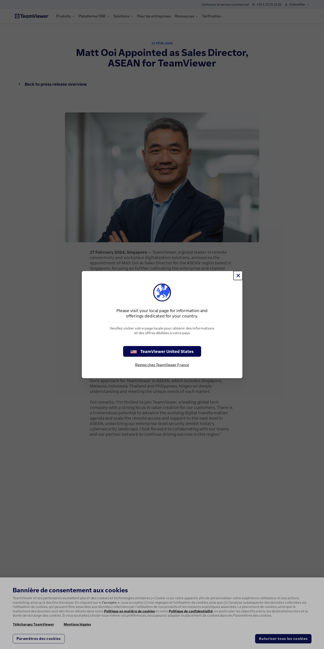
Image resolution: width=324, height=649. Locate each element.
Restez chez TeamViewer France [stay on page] (162, 364)
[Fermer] (237, 275)
